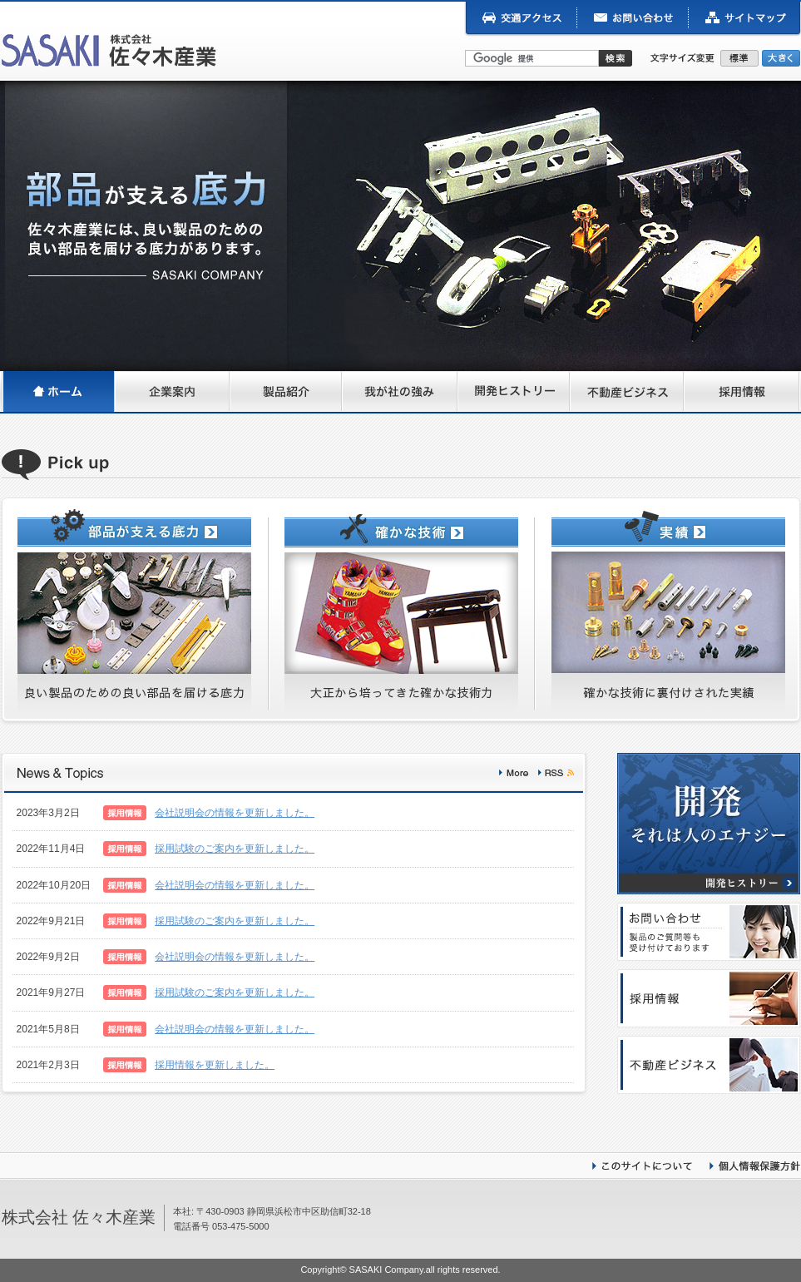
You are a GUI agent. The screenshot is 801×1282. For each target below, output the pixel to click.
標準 (741, 58)
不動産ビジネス (628, 392)
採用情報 (742, 392)
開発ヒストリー (514, 392)
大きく (781, 58)
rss (556, 773)
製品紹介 (286, 392)
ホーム (59, 392)
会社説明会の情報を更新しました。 (234, 813)
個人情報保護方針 (755, 1166)
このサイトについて (642, 1166)
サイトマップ (745, 19)
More (513, 773)
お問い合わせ (632, 19)
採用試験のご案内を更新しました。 (234, 848)
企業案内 (173, 392)
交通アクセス (520, 19)
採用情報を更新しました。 (214, 1065)
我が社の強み (400, 392)
